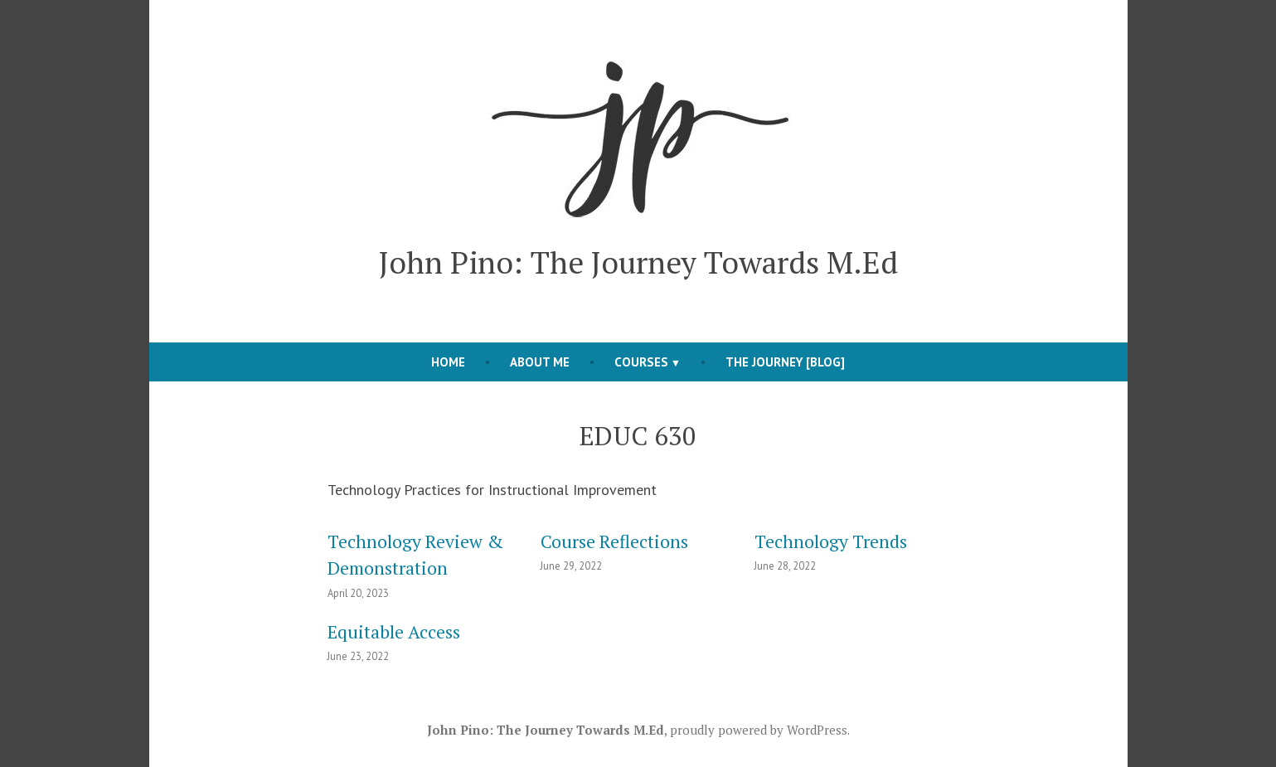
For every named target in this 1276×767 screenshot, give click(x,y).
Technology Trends (830, 541)
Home (448, 362)
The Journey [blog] (785, 362)
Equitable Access (393, 631)
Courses (641, 362)
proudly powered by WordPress (758, 729)
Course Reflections (614, 541)
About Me (540, 362)
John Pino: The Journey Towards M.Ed (638, 262)
